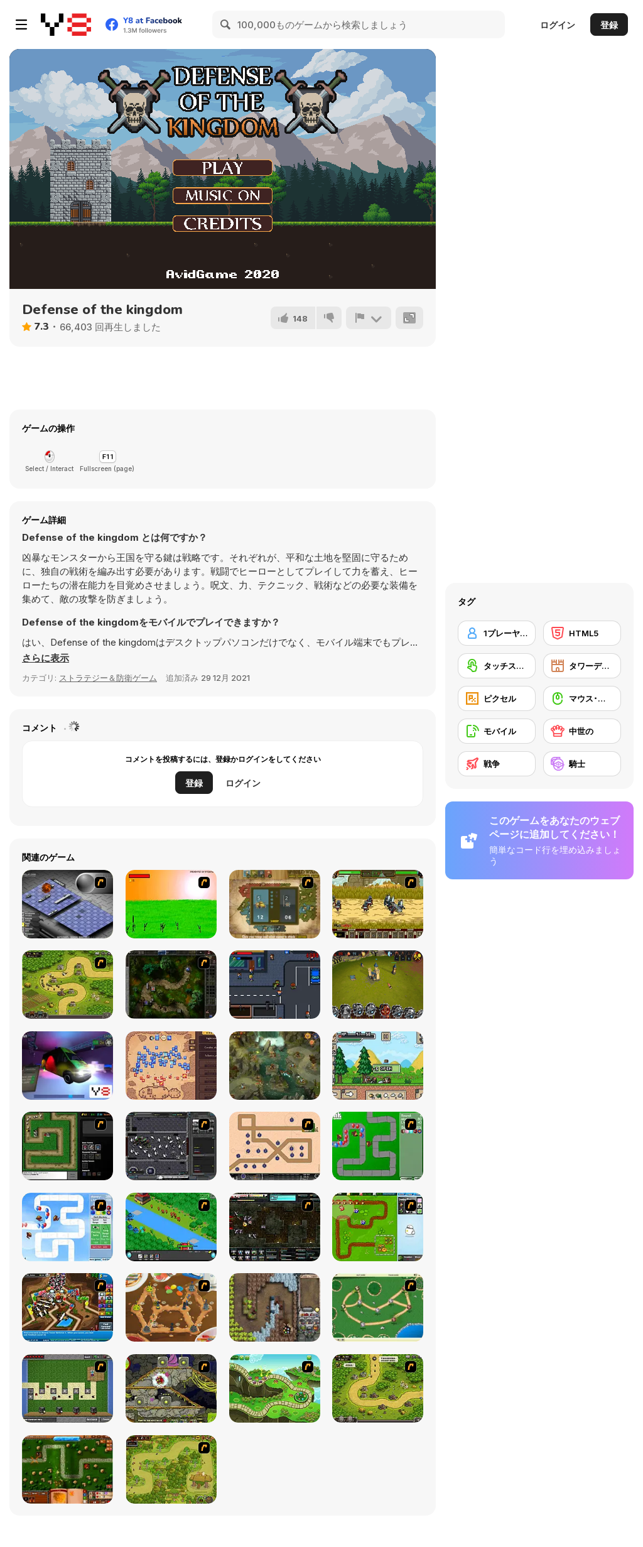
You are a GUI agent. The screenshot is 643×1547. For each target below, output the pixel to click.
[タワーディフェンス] (582, 665)
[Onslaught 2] (274, 1146)
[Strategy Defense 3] (171, 1227)
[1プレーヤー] (497, 633)
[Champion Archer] (171, 904)
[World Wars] (274, 904)
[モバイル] (497, 731)
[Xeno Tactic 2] (274, 1227)
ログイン (557, 24)
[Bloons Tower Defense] (377, 1146)
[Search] (226, 24)
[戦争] (497, 763)
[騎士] (582, 763)
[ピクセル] (497, 698)
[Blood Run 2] (274, 984)
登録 (609, 24)
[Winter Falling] (171, 1065)
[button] (45, 658)
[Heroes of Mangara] (67, 1469)
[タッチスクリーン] (497, 665)
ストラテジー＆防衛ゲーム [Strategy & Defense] (108, 678)
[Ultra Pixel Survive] (377, 1065)
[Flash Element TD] (67, 1146)
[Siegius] (377, 904)
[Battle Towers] (377, 984)
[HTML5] (582, 633)
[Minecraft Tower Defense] (67, 1388)
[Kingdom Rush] (67, 984)
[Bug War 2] (171, 1307)
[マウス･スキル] (582, 698)
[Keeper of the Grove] (274, 1388)
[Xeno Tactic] (171, 1146)
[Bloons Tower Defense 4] (67, 1307)
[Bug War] (377, 1307)
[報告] (368, 318)
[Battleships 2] (67, 904)
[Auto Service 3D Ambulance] (67, 1065)
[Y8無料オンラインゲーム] (66, 24)
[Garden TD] (377, 1227)
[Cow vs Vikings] (274, 1065)
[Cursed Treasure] (274, 1307)
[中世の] (582, 731)
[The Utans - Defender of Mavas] (171, 1469)
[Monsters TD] (171, 1388)
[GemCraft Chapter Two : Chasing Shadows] (171, 984)
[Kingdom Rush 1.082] (377, 1388)
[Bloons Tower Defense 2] (67, 1227)
